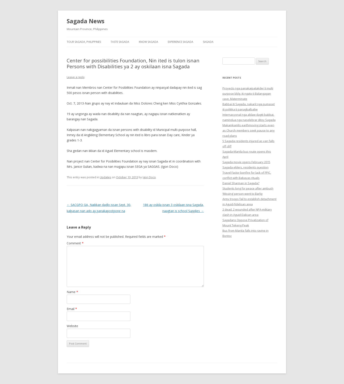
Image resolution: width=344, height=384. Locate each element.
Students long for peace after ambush (247, 188)
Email (72, 309)
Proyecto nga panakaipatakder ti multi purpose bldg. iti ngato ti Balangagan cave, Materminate (247, 93)
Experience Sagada (180, 42)
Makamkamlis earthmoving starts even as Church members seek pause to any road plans (248, 130)
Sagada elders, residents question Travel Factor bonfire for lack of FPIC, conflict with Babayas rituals (246, 172)
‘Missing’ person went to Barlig (242, 194)
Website (72, 326)
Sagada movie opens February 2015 (246, 162)
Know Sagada (148, 42)
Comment (75, 243)
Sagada (208, 42)
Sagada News (85, 21)
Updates (105, 177)
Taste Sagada (120, 42)
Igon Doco (149, 177)
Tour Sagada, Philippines (84, 42)
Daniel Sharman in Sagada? (240, 183)
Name (72, 292)
